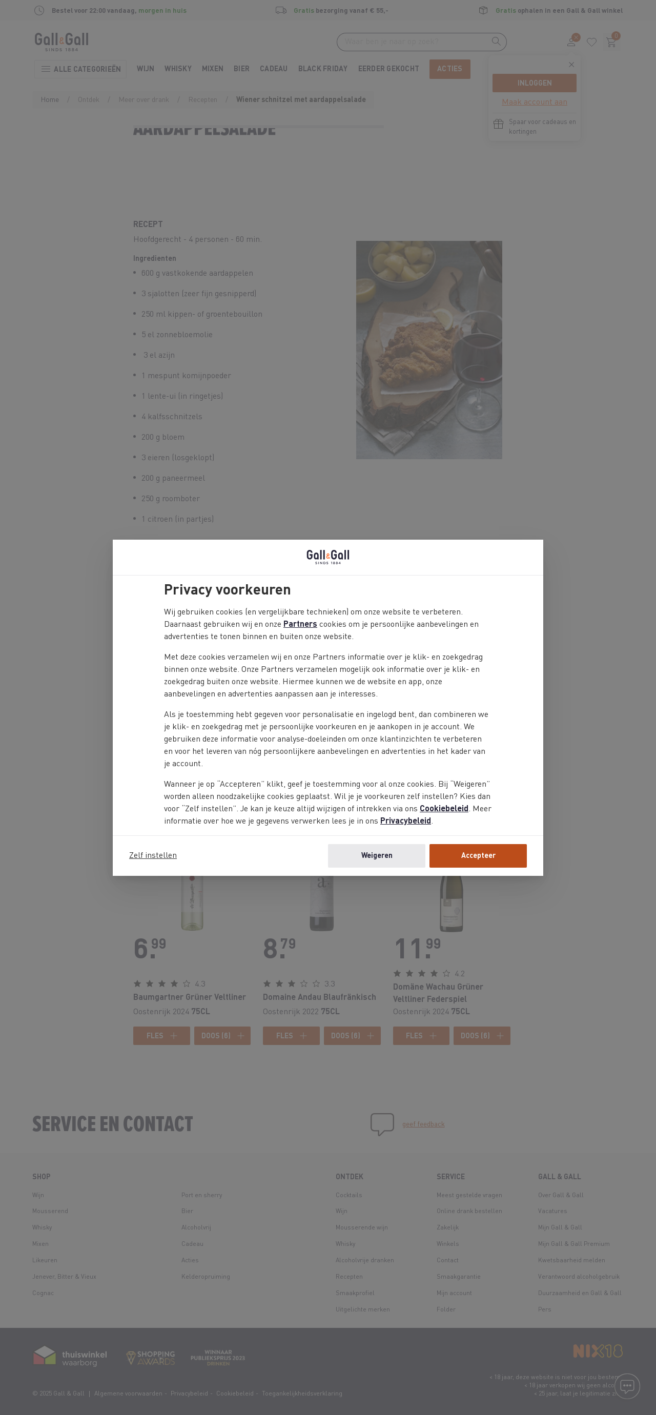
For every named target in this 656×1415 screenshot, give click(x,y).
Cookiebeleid (444, 809)
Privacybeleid (405, 821)
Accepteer (478, 855)
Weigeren (377, 855)
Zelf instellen (153, 856)
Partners (300, 625)
